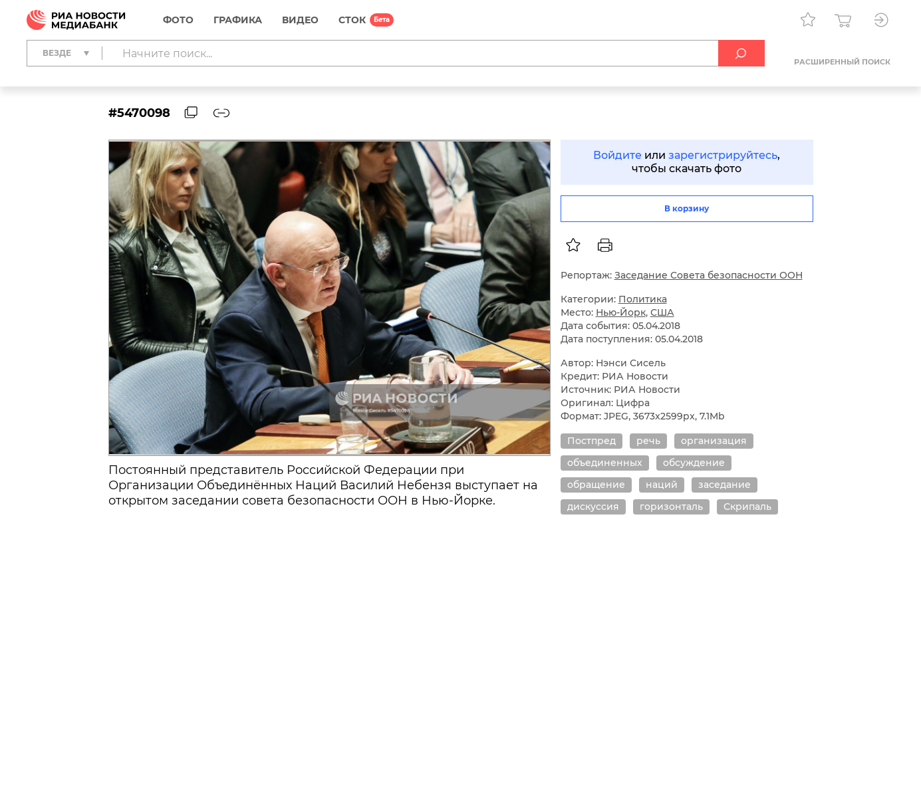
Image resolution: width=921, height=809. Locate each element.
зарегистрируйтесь (722, 155)
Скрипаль (747, 507)
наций (662, 485)
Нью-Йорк (621, 312)
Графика (237, 20)
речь (648, 441)
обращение (596, 485)
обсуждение (694, 463)
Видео (300, 20)
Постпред (591, 441)
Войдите (617, 155)
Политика (642, 299)
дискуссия (593, 507)
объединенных (604, 463)
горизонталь (671, 507)
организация (714, 441)
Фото (178, 20)
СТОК (352, 20)
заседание (724, 485)
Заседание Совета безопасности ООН (708, 275)
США (662, 312)
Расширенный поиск (842, 61)
